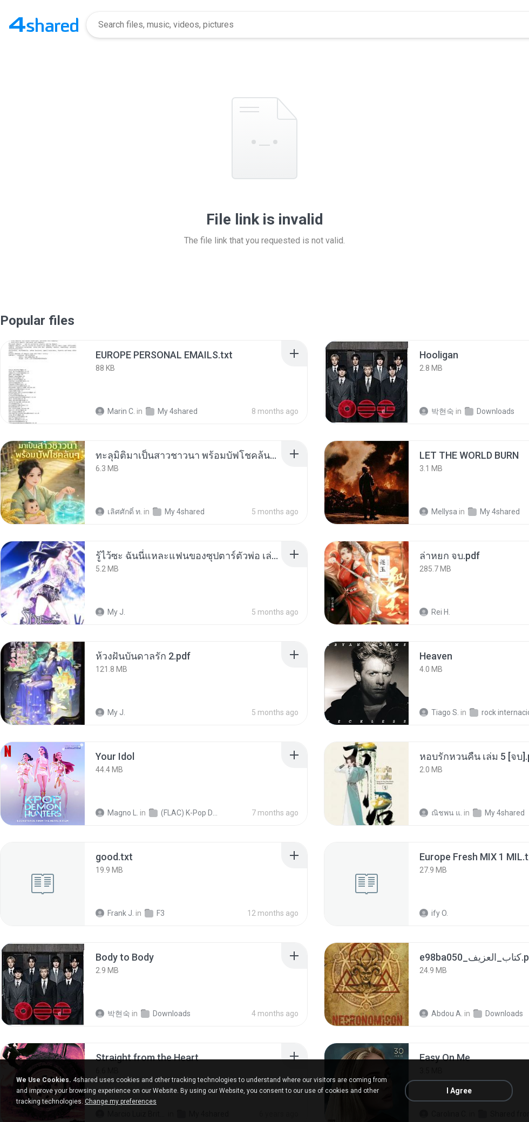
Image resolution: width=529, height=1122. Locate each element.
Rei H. (434, 612)
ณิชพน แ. (440, 812)
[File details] (43, 382)
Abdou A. (441, 1013)
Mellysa (438, 511)
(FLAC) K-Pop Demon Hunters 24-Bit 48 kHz (184, 812)
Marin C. (115, 411)
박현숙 (436, 411)
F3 (155, 913)
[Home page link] (43, 24)
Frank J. (115, 913)
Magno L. (117, 812)
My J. (110, 612)
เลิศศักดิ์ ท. (119, 511)
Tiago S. (439, 712)
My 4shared (172, 411)
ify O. (433, 913)
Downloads (489, 411)
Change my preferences (121, 1101)
